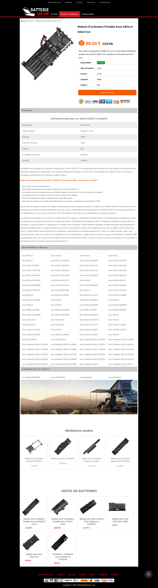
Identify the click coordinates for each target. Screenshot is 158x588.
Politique (114, 575)
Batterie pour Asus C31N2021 (63, 458)
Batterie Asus (28, 21)
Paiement (68, 2)
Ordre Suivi (91, 2)
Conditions (103, 575)
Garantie (82, 575)
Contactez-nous (104, 2)
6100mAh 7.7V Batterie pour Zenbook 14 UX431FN (63, 557)
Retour (92, 575)
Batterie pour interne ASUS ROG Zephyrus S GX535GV (91, 521)
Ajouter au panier (107, 92)
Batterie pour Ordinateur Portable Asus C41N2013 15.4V (34, 521)
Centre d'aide (88, 14)
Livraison (79, 2)
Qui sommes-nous (54, 2)
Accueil (54, 14)
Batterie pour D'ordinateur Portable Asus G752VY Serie (63, 521)
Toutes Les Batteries (70, 14)
